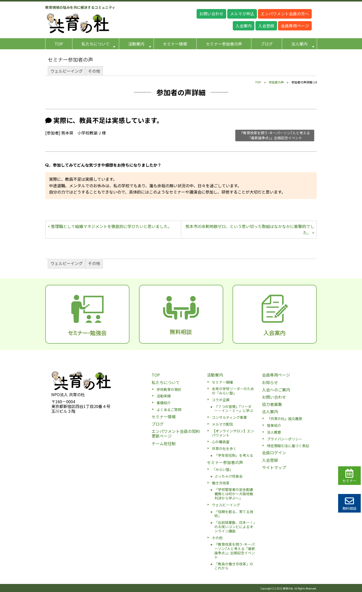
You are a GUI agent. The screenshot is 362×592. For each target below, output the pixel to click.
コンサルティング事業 (229, 417)
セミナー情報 (175, 44)
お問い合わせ (211, 14)
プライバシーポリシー (284, 438)
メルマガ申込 (242, 14)
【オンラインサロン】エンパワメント (233, 433)
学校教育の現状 (169, 389)
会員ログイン (274, 452)
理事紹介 (274, 425)
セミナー (349, 476)
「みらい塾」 (222, 469)
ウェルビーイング (67, 71)
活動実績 (164, 395)
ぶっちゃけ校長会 (228, 476)
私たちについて (98, 45)
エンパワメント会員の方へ (285, 14)
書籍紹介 (164, 402)
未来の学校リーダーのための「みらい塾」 (233, 390)
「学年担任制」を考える (233, 455)
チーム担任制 (164, 443)
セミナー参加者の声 (224, 44)
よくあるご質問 (169, 409)
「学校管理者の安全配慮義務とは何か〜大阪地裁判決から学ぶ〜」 (233, 493)
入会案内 (244, 26)
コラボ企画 (221, 399)
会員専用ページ (295, 26)
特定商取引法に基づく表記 (288, 445)
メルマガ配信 (222, 424)
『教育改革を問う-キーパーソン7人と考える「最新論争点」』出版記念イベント (275, 135)
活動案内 (139, 45)
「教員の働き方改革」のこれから (233, 566)
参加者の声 (276, 82)
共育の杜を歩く (224, 448)
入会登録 (266, 26)
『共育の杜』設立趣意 (284, 418)
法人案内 (302, 45)
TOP (59, 44)
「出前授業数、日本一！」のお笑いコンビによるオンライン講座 (234, 526)
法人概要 (274, 432)
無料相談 (349, 503)
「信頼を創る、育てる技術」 (233, 513)
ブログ (267, 44)
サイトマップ (274, 467)
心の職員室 (221, 441)
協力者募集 (272, 404)
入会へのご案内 (276, 390)
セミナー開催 (222, 382)
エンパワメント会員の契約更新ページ (176, 433)
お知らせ (270, 382)
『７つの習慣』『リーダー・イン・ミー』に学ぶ (233, 408)
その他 (94, 71)
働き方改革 (221, 482)
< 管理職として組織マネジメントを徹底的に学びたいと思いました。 (110, 226)
